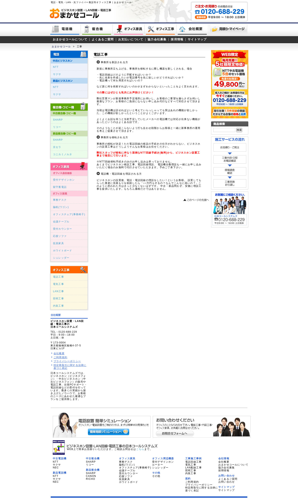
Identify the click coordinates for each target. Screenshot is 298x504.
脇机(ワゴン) (61, 207)
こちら (140, 449)
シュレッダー (61, 257)
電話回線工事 (193, 461)
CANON (91, 476)
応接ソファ (60, 236)
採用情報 (177, 39)
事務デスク (60, 199)
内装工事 (58, 305)
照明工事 (58, 298)
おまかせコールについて (70, 39)
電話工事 (58, 276)
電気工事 (58, 284)
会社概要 (59, 353)
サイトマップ (197, 39)
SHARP (58, 119)
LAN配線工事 (193, 467)
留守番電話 (60, 187)
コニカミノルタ (62, 154)
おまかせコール (61, 46)
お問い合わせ (226, 481)
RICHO (90, 479)
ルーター (157, 464)
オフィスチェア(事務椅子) (69, 214)
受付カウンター (62, 228)
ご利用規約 (60, 357)
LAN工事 (58, 291)
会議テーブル (61, 221)
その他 (156, 476)
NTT (56, 67)
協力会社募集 (157, 39)
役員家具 (58, 243)
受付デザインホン (64, 179)
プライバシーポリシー (67, 361)
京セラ (57, 147)
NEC (56, 467)
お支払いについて (130, 39)
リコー (57, 127)
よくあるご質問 (103, 39)
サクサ (57, 74)
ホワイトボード (62, 250)
